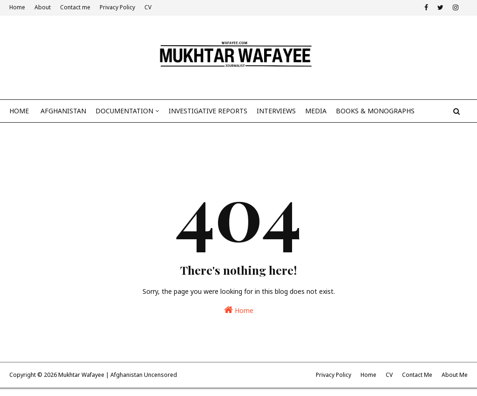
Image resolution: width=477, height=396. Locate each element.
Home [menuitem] (19, 110)
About (42, 7)
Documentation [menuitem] (124, 110)
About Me (455, 375)
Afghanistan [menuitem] (63, 110)
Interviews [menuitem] (276, 110)
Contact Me (417, 375)
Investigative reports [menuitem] (208, 110)
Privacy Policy (117, 7)
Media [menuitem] (316, 110)
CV (147, 7)
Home (17, 7)
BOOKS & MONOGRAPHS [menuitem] (375, 110)
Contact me (75, 7)
